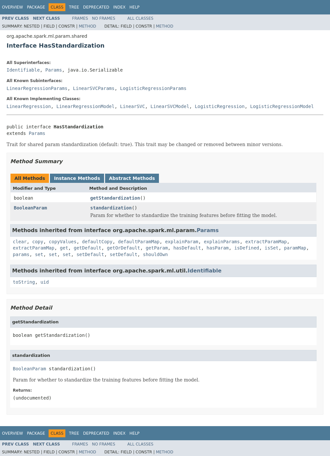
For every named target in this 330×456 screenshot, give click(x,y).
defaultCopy (97, 241)
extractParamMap (266, 241)
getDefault (87, 247)
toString (24, 282)
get (64, 247)
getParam (157, 247)
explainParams (222, 241)
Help (134, 7)
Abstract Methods (132, 178)
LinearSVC (132, 106)
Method (87, 26)
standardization (111, 207)
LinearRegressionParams (37, 88)
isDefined (246, 247)
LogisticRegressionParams (153, 88)
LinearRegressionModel (85, 106)
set (39, 254)
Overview (12, 7)
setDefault (90, 254)
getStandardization (115, 198)
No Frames (103, 18)
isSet (271, 247)
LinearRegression (29, 106)
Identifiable (23, 70)
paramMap (295, 247)
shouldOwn (155, 254)
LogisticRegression (220, 106)
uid (44, 282)
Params (53, 70)
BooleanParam (30, 207)
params (21, 254)
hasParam (218, 247)
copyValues (63, 241)
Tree (74, 7)
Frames (80, 18)
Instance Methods (77, 178)
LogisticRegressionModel (282, 106)
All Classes (140, 18)
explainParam (181, 241)
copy (37, 241)
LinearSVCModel (169, 106)
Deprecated (96, 7)
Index (119, 7)
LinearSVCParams (93, 88)
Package (36, 7)
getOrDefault (123, 247)
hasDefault (187, 247)
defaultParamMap (138, 241)
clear (20, 241)
